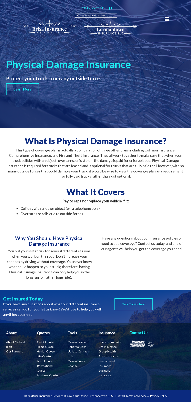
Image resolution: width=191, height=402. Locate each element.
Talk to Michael (133, 304)
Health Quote (46, 351)
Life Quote (44, 356)
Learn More (22, 89)
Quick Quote (45, 342)
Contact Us (138, 332)
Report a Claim (77, 346)
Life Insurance (108, 346)
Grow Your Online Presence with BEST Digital (94, 396)
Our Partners (14, 351)
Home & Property (110, 342)
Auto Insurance (109, 356)
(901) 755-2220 (92, 8)
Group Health (107, 351)
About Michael (15, 342)
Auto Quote (45, 361)
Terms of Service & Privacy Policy (146, 396)
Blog (9, 346)
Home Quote (45, 346)
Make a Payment (78, 342)
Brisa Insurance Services (47, 396)
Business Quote (47, 375)
